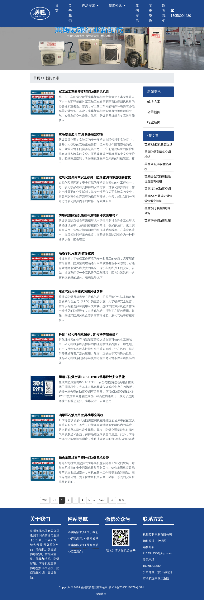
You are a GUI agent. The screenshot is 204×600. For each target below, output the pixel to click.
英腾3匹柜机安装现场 (158, 144)
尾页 (121, 500)
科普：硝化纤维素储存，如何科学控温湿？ (88, 334)
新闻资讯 (52, 78)
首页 (56, 8)
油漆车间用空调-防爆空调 (76, 253)
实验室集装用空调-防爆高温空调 (81, 134)
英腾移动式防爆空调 (157, 188)
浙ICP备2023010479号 (123, 587)
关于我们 (70, 13)
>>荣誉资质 (90, 545)
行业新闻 (154, 122)
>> (112, 500)
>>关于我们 (90, 532)
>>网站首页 (75, 532)
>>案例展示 (75, 545)
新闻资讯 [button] (116, 6)
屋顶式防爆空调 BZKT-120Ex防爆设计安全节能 (92, 377)
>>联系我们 (75, 551)
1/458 (102, 500)
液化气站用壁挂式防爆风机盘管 (81, 291)
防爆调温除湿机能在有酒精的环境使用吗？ (88, 215)
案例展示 (137, 13)
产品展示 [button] (89, 6)
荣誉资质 (150, 13)
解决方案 (154, 102)
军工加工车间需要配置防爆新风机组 (84, 91)
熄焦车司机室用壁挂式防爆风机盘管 (84, 458)
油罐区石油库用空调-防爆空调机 (81, 415)
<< (54, 500)
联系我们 (164, 13)
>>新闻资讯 (90, 538)
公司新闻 (154, 112)
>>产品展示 (75, 538)
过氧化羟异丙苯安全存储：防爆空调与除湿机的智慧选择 (98, 177)
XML (142, 587)
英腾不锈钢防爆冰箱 (157, 220)
